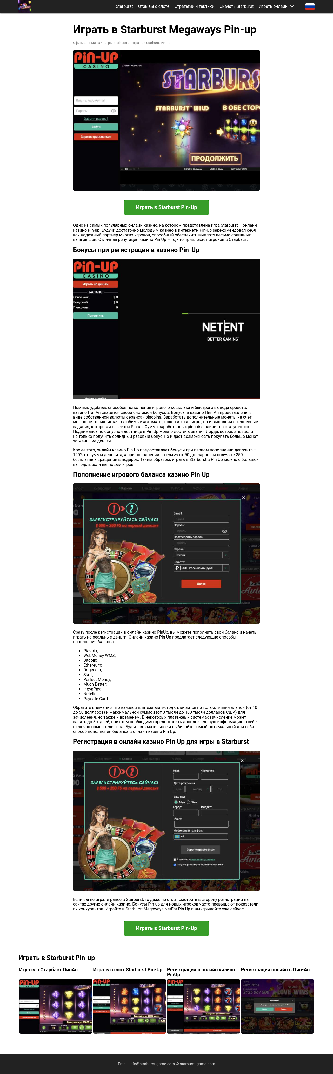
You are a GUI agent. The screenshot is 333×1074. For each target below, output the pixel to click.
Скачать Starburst (236, 6)
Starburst (124, 6)
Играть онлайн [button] (273, 6)
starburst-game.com (197, 1064)
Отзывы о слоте (153, 6)
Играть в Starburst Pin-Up (166, 207)
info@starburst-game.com (152, 1064)
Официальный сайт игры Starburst (100, 43)
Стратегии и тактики (194, 6)
